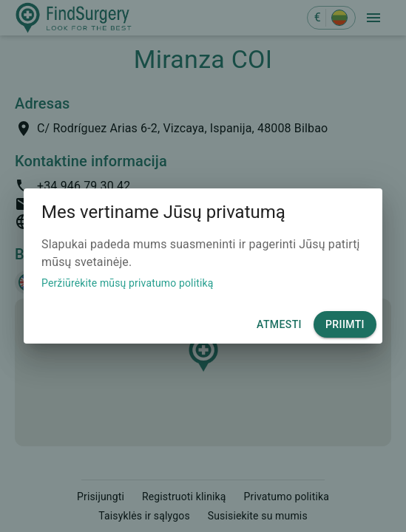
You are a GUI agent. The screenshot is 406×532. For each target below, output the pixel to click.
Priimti (345, 324)
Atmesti (279, 324)
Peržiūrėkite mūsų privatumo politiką (127, 283)
